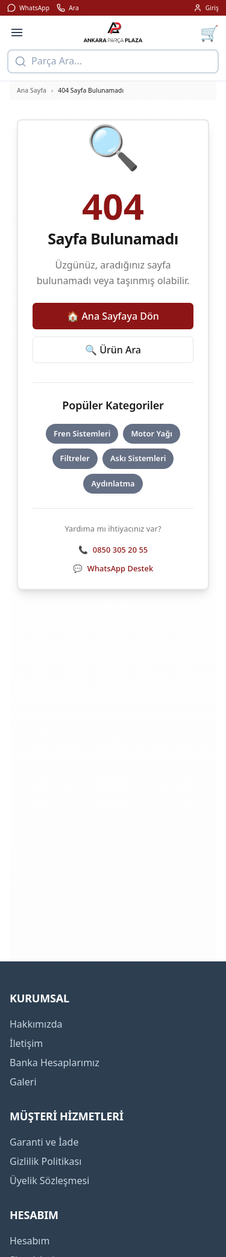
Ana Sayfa (31, 90)
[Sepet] (209, 32)
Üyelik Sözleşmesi (49, 1180)
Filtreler (75, 458)
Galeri (23, 1081)
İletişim (26, 1043)
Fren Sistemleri (82, 433)
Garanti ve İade (44, 1142)
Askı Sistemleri (138, 458)
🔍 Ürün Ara (113, 349)
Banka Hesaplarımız (54, 1062)
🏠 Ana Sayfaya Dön (113, 316)
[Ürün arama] (113, 61)
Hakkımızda (36, 1024)
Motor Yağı (151, 433)
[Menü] (17, 32)
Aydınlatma (112, 483)
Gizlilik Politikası (45, 1161)
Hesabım (29, 1240)
